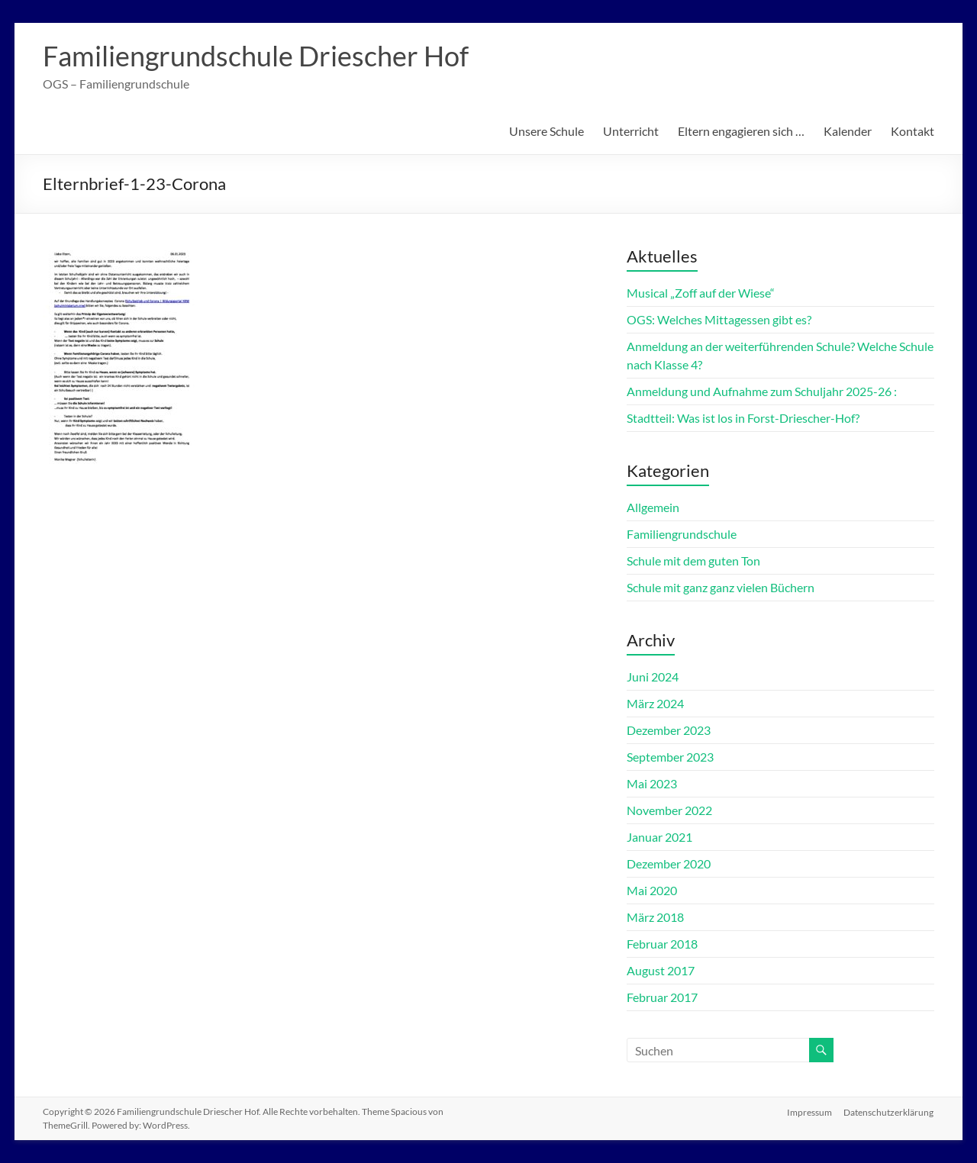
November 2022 (669, 810)
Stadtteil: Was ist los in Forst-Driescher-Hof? (743, 418)
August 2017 (661, 970)
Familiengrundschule (682, 534)
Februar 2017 (662, 997)
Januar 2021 (659, 837)
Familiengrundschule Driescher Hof (256, 55)
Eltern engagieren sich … (741, 131)
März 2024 (655, 703)
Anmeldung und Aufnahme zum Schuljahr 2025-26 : (762, 391)
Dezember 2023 (669, 730)
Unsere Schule (546, 131)
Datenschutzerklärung (889, 1111)
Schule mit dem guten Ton (693, 560)
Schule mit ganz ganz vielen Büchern (720, 587)
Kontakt (912, 131)
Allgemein (653, 507)
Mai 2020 (652, 890)
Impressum (809, 1111)
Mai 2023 (652, 783)
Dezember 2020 (669, 863)
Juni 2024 (653, 676)
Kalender (848, 131)
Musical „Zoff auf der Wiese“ (701, 292)
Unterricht (631, 131)
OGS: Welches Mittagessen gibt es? (719, 319)
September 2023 (670, 756)
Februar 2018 (662, 943)
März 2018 (655, 917)
